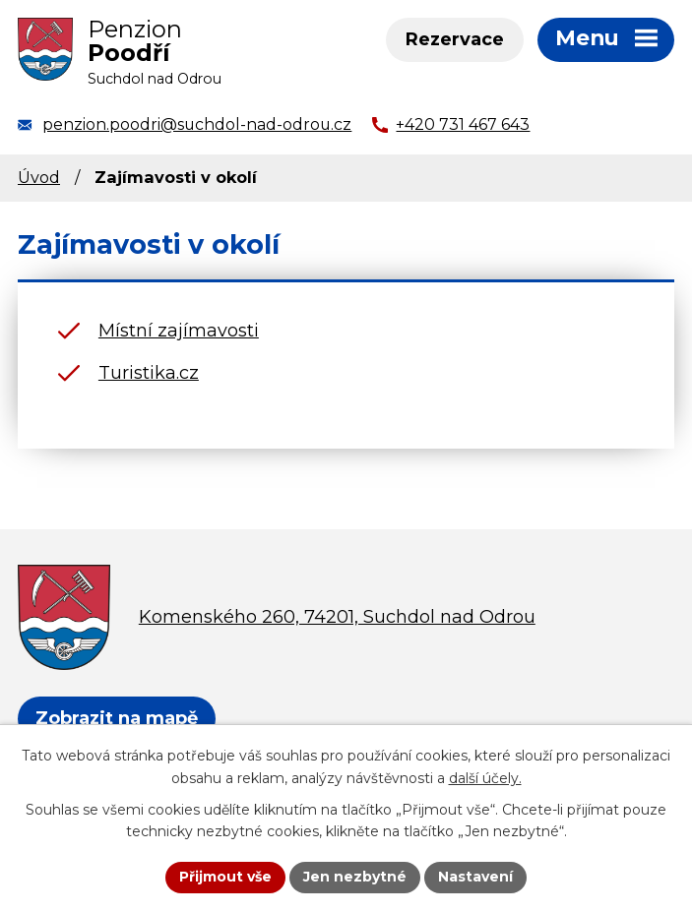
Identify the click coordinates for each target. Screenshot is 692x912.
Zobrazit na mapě (116, 718)
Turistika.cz (148, 373)
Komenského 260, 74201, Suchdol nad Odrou (337, 617)
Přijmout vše (225, 876)
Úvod (39, 177)
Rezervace (455, 39)
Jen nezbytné (355, 876)
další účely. (485, 778)
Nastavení (475, 876)
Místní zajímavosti (178, 330)
